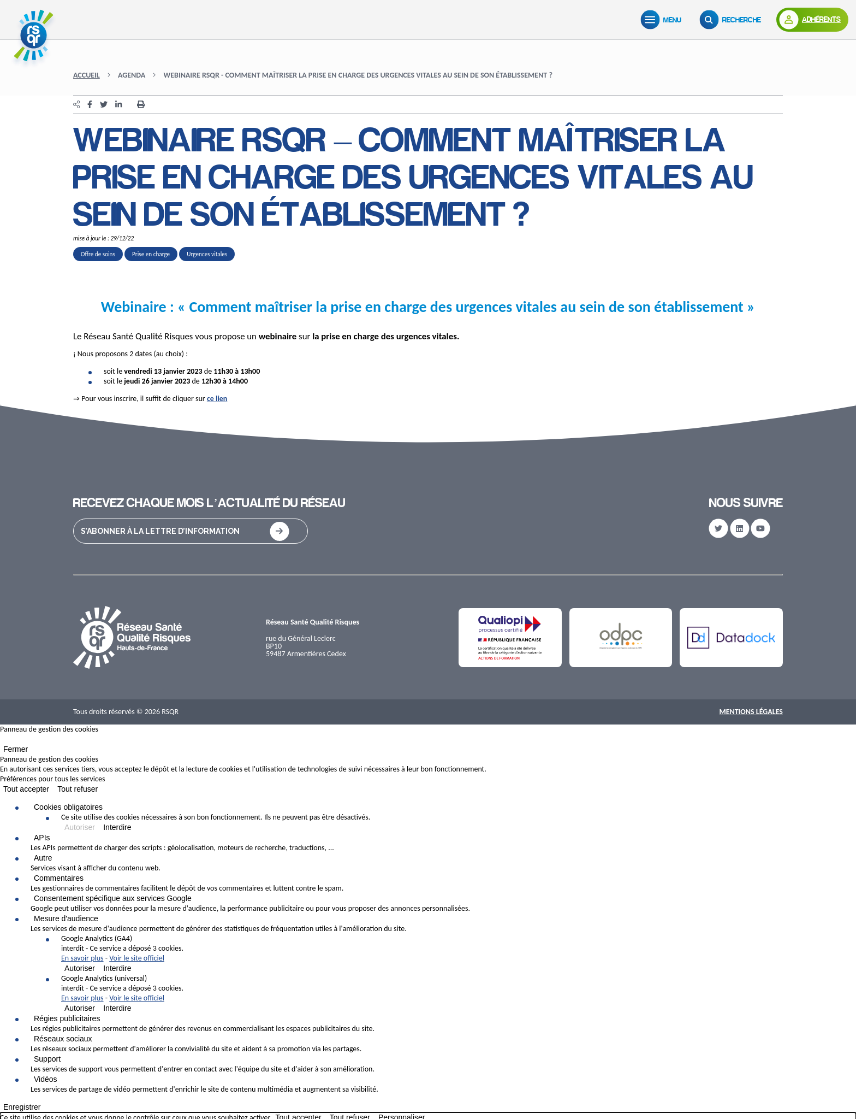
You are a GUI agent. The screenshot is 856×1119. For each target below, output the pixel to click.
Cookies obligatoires (68, 807)
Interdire (117, 827)
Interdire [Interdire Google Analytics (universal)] (117, 1008)
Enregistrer (21, 1107)
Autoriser (79, 827)
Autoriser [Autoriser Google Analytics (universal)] (79, 1008)
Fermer (15, 749)
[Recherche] (733, 20)
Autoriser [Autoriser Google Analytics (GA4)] (79, 968)
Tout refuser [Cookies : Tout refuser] (77, 789)
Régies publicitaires (67, 1018)
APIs (42, 837)
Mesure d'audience (66, 918)
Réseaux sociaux (63, 1038)
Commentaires (59, 878)
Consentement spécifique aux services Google (113, 898)
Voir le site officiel (136, 958)
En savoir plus (82, 958)
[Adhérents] (812, 20)
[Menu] (663, 20)
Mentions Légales (751, 711)
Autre (43, 857)
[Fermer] (3, 741)
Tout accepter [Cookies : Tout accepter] (26, 789)
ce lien (217, 398)
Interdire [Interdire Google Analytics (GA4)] (117, 968)
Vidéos (45, 1079)
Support (47, 1059)
